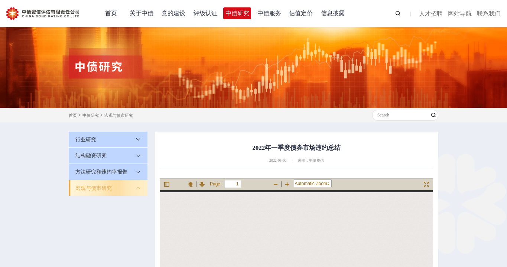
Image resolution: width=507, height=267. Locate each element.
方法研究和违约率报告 (101, 172)
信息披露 (333, 13)
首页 (111, 13)
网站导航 (460, 13)
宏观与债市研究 (118, 115)
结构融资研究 (91, 155)
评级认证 (205, 13)
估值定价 (301, 13)
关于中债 (141, 13)
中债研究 (237, 13)
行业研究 (85, 139)
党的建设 (173, 13)
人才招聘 (431, 13)
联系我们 (489, 13)
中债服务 (269, 13)
